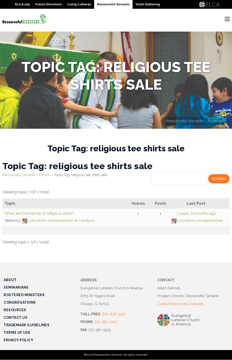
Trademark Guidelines (26, 325)
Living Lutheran (79, 4)
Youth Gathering (147, 4)
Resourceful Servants (184, 121)
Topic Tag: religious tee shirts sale (77, 166)
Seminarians (16, 287)
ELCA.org (22, 4)
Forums (45, 175)
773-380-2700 (106, 322)
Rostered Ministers (24, 295)
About (10, 280)
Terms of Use (17, 332)
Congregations (20, 302)
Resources (15, 310)
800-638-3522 (113, 314)
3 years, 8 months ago (196, 213)
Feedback (87, 221)
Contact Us (15, 317)
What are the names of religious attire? (39, 213)
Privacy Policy (18, 340)
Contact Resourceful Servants (180, 304)
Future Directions (49, 4)
